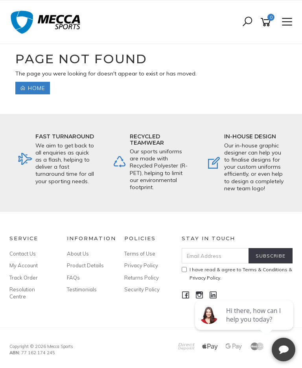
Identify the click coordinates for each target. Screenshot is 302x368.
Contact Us (22, 253)
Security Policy (142, 289)
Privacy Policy (141, 265)
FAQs (73, 277)
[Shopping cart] (267, 22)
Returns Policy (141, 277)
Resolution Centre (22, 293)
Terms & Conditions (265, 269)
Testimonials (82, 289)
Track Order (23, 277)
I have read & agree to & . (237, 274)
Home (32, 88)
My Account (23, 265)
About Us (78, 253)
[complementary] (245, 325)
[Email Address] (215, 255)
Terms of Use (139, 253)
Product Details (85, 265)
